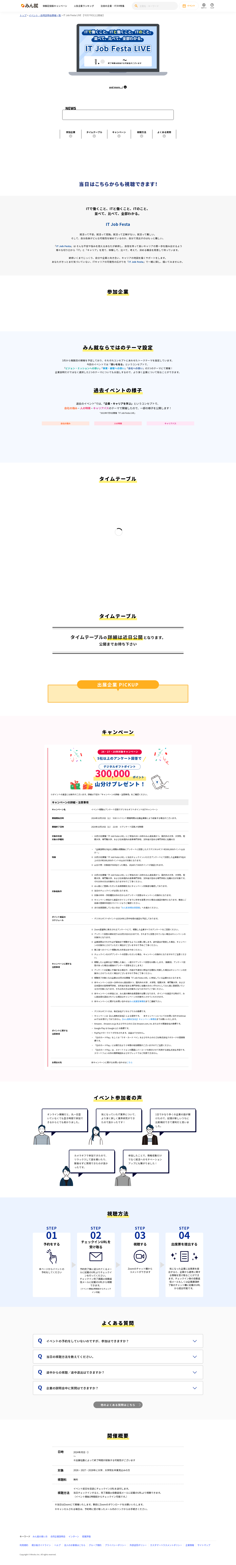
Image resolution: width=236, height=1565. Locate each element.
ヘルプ (57, 1545)
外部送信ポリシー (138, 1545)
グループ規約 (95, 1545)
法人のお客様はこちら (74, 1545)
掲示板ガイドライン (41, 1545)
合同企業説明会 (57, 1536)
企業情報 (190, 1545)
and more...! (118, 87)
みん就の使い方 (40, 1536)
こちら (129, 1062)
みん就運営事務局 (137, 1001)
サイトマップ (203, 1545)
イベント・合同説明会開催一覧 (45, 15)
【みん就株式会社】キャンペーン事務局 (139, 1019)
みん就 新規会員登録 (131, 907)
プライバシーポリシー (115, 1545)
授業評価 (86, 1536)
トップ (23, 15)
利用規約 (24, 1545)
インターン (74, 1536)
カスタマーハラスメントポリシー (166, 1545)
